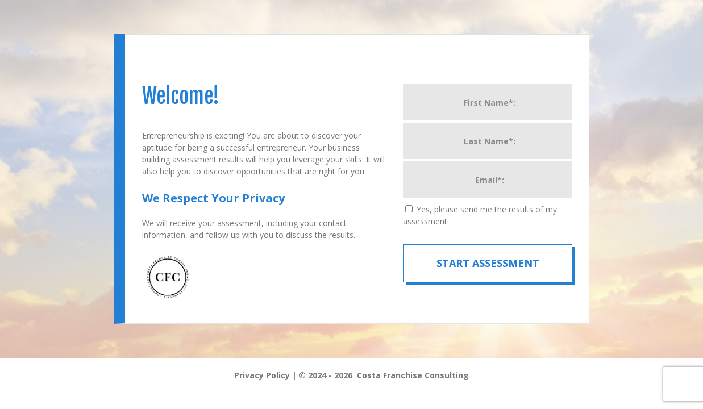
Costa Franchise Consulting (413, 375)
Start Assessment (487, 263)
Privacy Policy (262, 375)
